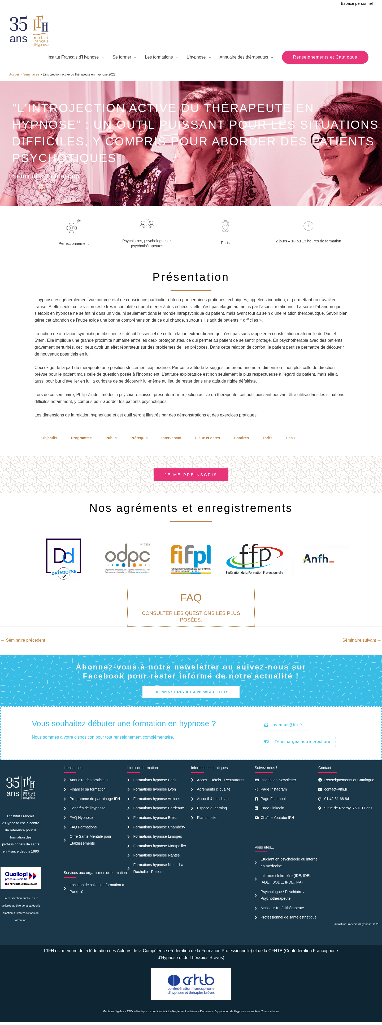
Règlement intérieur (184, 1011)
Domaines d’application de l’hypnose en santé (229, 1011)
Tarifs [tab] (267, 438)
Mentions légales (113, 1011)
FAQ (191, 598)
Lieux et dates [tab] (207, 438)
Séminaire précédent (23, 640)
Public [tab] (111, 438)
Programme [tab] (81, 438)
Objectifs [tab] (49, 438)
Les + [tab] (291, 438)
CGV (130, 1011)
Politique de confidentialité (152, 1011)
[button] (325, 57)
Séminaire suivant (361, 640)
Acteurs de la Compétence (142, 950)
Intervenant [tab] (171, 438)
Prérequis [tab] (139, 438)
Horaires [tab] (241, 438)
